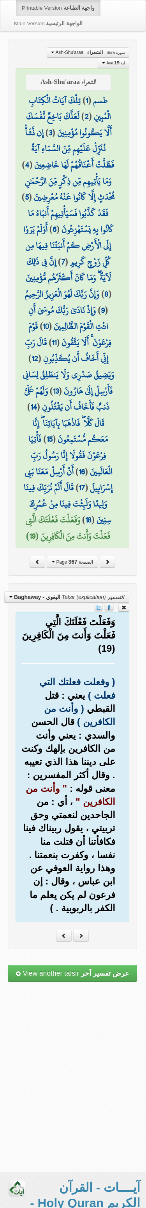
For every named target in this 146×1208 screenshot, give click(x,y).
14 (33, 406)
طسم (100, 100)
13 (56, 391)
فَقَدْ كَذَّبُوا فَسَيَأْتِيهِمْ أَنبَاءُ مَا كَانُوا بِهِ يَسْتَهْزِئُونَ (70, 221)
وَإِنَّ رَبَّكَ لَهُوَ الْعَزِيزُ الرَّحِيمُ (62, 294)
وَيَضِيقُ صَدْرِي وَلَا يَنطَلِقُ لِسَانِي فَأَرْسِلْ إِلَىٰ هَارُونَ (68, 383)
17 (82, 487)
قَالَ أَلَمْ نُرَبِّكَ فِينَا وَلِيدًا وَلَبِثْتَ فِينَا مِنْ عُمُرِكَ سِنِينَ (67, 503)
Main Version (48, 23)
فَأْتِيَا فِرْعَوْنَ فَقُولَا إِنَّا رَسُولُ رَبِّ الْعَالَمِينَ (70, 455)
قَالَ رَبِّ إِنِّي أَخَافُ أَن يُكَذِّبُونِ (66, 350)
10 (46, 326)
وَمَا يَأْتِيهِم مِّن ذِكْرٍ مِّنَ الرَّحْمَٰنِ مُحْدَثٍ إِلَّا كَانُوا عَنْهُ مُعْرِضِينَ (70, 189)
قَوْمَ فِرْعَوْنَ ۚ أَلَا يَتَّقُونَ (69, 334)
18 (88, 519)
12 (35, 358)
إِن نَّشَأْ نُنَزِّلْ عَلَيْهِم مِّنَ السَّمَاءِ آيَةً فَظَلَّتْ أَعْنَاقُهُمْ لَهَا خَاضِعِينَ (70, 148)
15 (49, 439)
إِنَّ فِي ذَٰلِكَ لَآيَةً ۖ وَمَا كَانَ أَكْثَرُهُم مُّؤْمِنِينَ (68, 270)
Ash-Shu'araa (88, 52)
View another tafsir (72, 973)
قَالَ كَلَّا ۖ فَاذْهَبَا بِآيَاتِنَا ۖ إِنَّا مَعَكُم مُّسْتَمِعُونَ (70, 431)
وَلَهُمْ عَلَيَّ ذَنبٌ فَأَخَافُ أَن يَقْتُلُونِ (66, 399)
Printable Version (58, 8)
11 (54, 342)
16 (82, 471)
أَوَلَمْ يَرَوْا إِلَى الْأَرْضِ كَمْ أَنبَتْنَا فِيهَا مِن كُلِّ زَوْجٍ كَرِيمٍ (67, 245)
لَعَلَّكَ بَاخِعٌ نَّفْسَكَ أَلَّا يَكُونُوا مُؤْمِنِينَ (69, 124)
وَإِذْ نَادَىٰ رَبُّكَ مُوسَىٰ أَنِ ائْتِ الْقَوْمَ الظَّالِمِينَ (68, 318)
